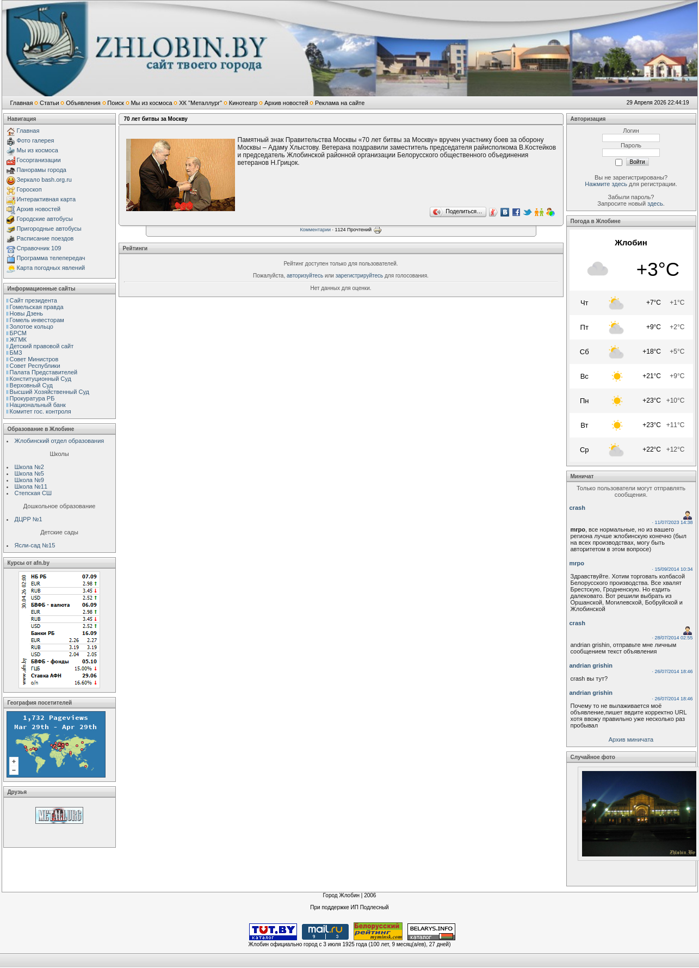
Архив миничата (631, 739)
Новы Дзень (27, 313)
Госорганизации (39, 160)
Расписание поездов (45, 238)
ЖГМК (18, 339)
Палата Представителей (44, 372)
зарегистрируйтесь (359, 276)
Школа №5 (29, 473)
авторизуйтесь (305, 276)
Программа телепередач (51, 258)
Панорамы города (41, 170)
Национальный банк (38, 405)
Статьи (49, 103)
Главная (21, 103)
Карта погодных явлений (51, 267)
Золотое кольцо (31, 326)
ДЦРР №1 (28, 519)
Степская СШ (33, 493)
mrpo (577, 563)
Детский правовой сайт (42, 346)
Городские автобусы (45, 218)
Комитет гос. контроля (40, 411)
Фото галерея (35, 140)
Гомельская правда (37, 307)
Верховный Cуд (31, 385)
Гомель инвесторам (37, 320)
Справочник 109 (39, 248)
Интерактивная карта (46, 199)
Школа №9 (29, 480)
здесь (655, 203)
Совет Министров (34, 359)
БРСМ (18, 333)
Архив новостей (286, 103)
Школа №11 (31, 486)
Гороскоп (29, 189)
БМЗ (16, 352)
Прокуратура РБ (32, 398)
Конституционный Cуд (40, 378)
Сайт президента (33, 300)
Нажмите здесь (606, 184)
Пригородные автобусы (49, 228)
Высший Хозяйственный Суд (49, 392)
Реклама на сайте (339, 103)
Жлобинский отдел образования (59, 440)
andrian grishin (591, 665)
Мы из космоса (151, 103)
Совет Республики (35, 365)
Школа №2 (29, 467)
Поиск (115, 103)
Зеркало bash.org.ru (44, 179)
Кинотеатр (243, 103)
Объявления (83, 103)
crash (577, 507)
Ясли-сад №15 (35, 545)
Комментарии (315, 229)
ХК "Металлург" (200, 103)
